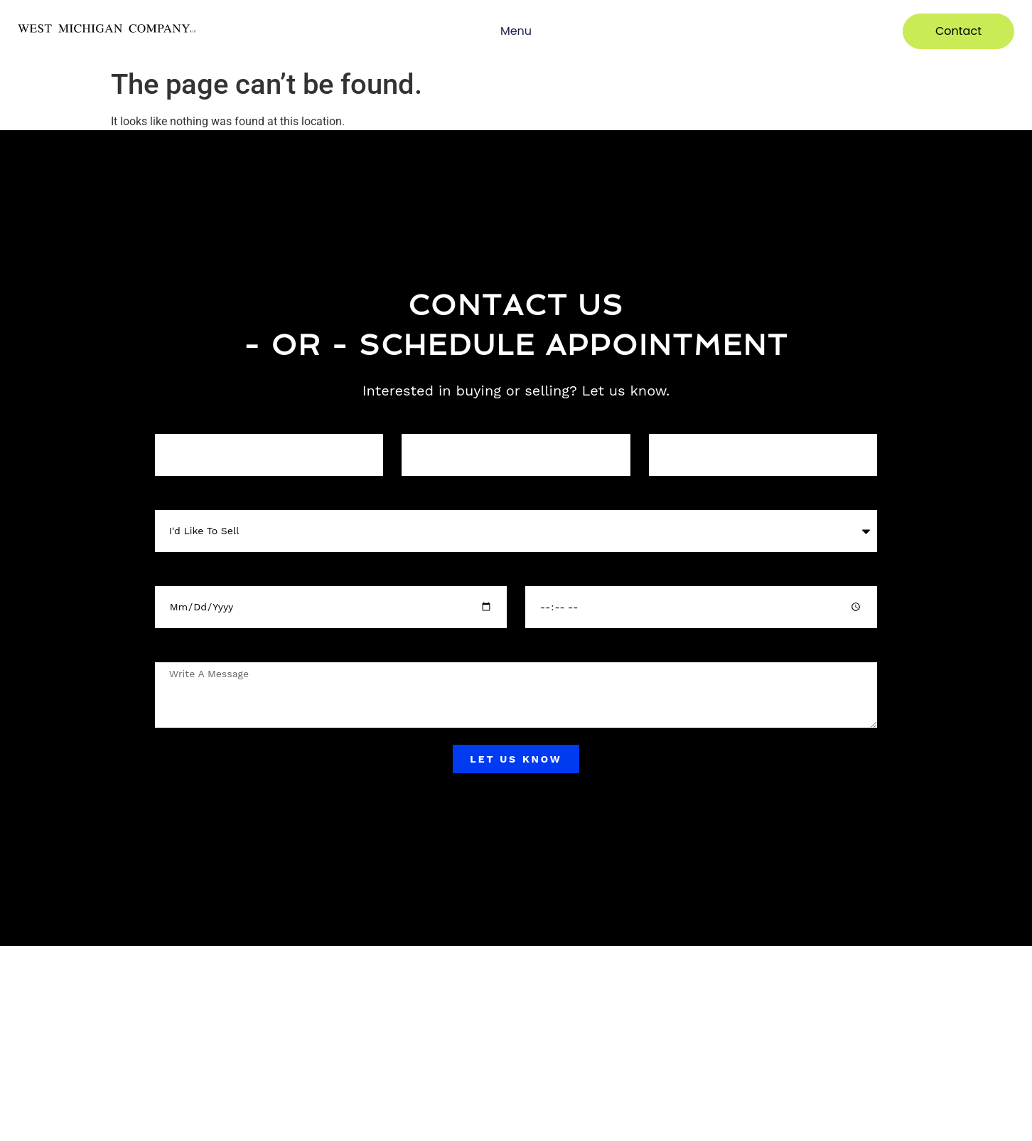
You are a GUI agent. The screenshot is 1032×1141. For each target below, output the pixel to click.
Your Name (179, 421)
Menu (516, 31)
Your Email (672, 421)
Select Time (549, 573)
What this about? (191, 497)
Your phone (425, 421)
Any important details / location (223, 649)
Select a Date (183, 573)
